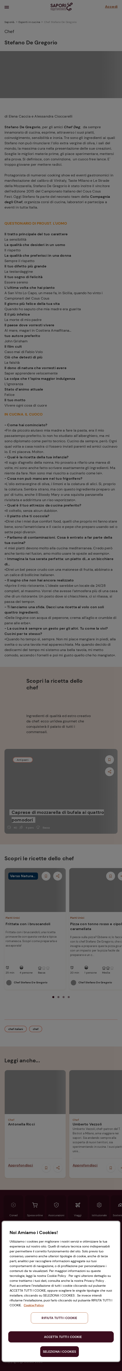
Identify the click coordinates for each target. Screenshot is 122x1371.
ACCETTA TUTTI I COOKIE (63, 1337)
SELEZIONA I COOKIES (59, 1352)
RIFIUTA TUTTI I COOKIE (59, 1318)
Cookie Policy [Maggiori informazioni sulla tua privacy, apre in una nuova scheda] (34, 1305)
